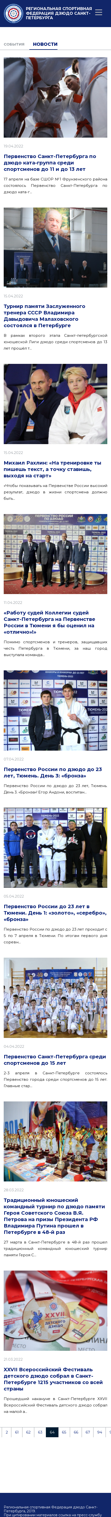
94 (99, 1432)
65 (64, 1432)
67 (88, 1432)
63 (40, 1432)
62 (28, 1432)
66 (76, 1432)
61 (17, 1432)
